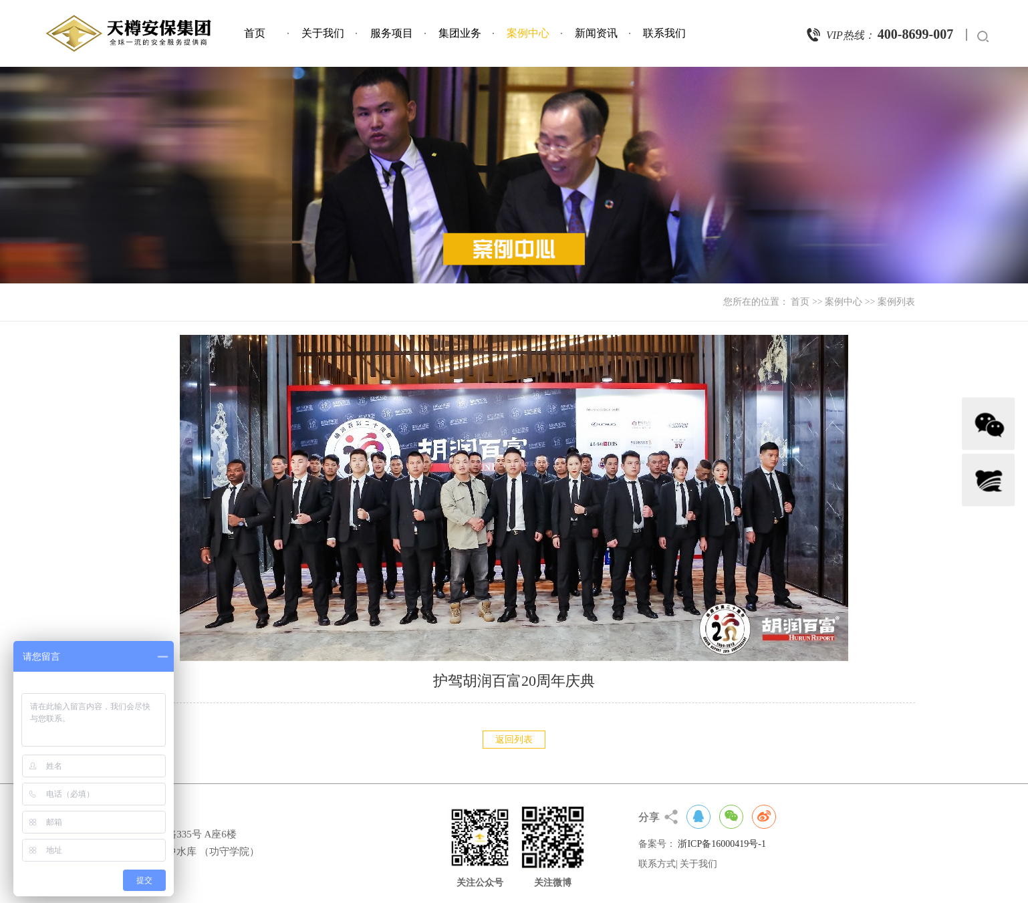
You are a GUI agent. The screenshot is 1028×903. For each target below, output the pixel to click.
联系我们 (664, 33)
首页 (254, 33)
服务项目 (391, 33)
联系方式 (657, 864)
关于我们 (322, 33)
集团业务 (459, 33)
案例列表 (896, 302)
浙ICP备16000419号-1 (721, 844)
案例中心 (528, 33)
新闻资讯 (596, 33)
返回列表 (514, 740)
